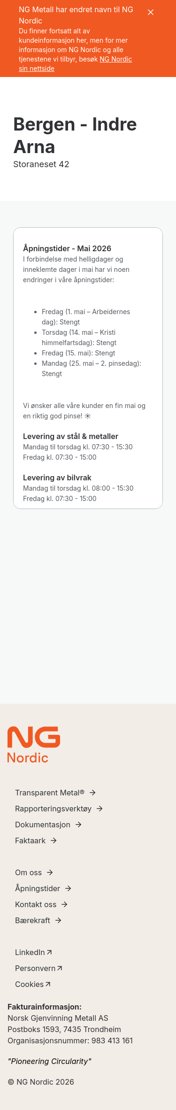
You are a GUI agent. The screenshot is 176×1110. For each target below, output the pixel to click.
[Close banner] (150, 12)
